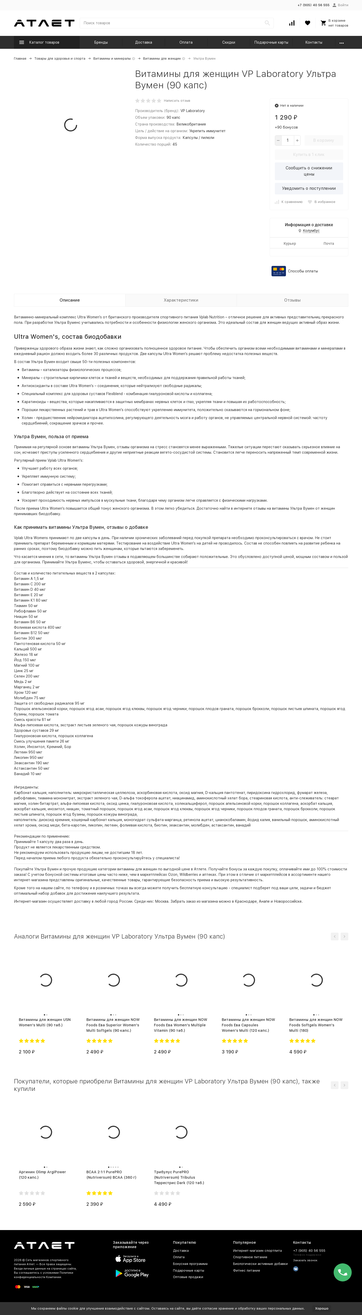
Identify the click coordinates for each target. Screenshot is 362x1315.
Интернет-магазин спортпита (257, 1251)
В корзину (323, 140)
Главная (20, 58)
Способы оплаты (303, 271)
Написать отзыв (177, 101)
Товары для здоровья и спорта (59, 58)
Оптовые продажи (188, 1277)
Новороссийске (288, 901)
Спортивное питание (250, 1257)
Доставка (143, 42)
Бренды (101, 42)
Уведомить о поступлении (309, 188)
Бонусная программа (190, 1264)
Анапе (264, 901)
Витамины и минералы (112, 58)
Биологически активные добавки (260, 1264)
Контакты (313, 42)
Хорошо (321, 1308)
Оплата (186, 42)
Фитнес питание (246, 1270)
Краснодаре (246, 901)
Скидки (228, 42)
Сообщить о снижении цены (309, 171)
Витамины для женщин (162, 58)
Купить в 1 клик (309, 154)
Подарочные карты (271, 42)
